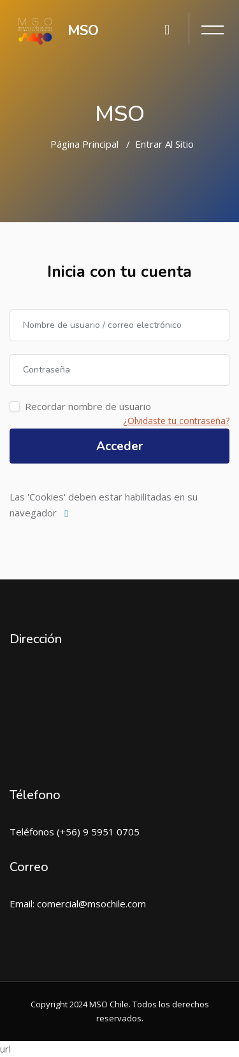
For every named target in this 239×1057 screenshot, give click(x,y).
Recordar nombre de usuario (88, 406)
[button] (69, 514)
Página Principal (84, 144)
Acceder (119, 446)
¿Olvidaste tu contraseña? (176, 421)
